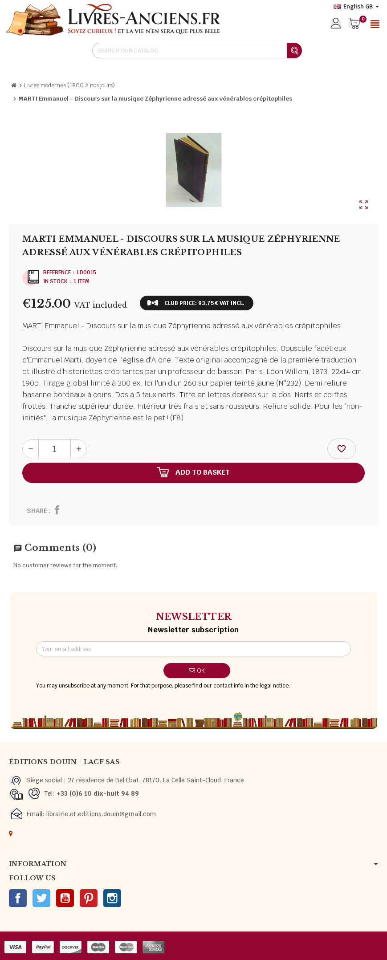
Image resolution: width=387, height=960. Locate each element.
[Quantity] (54, 449)
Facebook (18, 898)
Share (37, 511)
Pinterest (89, 898)
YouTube (65, 898)
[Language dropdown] (356, 6)
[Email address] (193, 648)
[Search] (196, 50)
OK (197, 671)
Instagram (112, 898)
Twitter (41, 898)
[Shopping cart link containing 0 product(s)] (354, 24)
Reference (57, 272)
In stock (55, 281)
